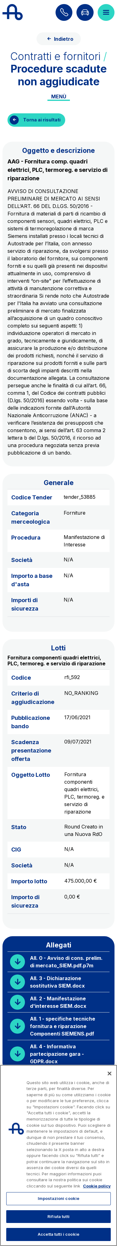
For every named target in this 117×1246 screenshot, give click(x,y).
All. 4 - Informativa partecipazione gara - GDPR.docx (57, 1053)
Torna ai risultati (42, 119)
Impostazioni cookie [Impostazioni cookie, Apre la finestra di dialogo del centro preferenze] (58, 1198)
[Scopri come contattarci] (64, 12)
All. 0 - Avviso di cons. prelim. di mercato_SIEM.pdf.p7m (66, 962)
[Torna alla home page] (12, 12)
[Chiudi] (109, 1073)
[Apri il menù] (106, 12)
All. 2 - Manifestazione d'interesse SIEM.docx (58, 1002)
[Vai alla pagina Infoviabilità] (84, 12)
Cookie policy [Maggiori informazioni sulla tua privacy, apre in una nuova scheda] (97, 1185)
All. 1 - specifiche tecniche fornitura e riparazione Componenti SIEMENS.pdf (62, 1026)
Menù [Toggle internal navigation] (58, 96)
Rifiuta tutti (58, 1216)
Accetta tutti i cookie (58, 1234)
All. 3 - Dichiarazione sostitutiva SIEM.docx (57, 982)
